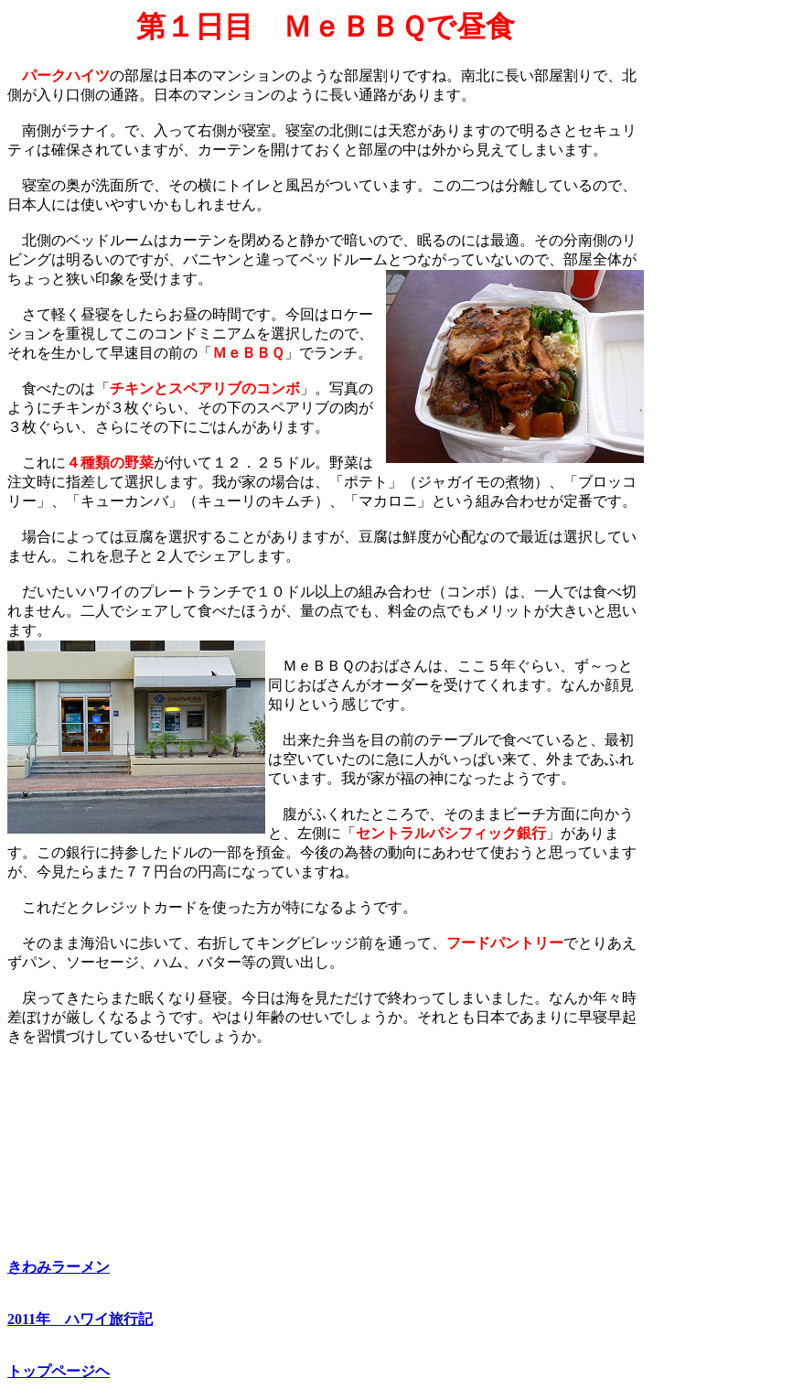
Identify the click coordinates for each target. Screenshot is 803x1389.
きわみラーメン (58, 1267)
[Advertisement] (720, 284)
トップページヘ (58, 1371)
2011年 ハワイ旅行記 (80, 1319)
